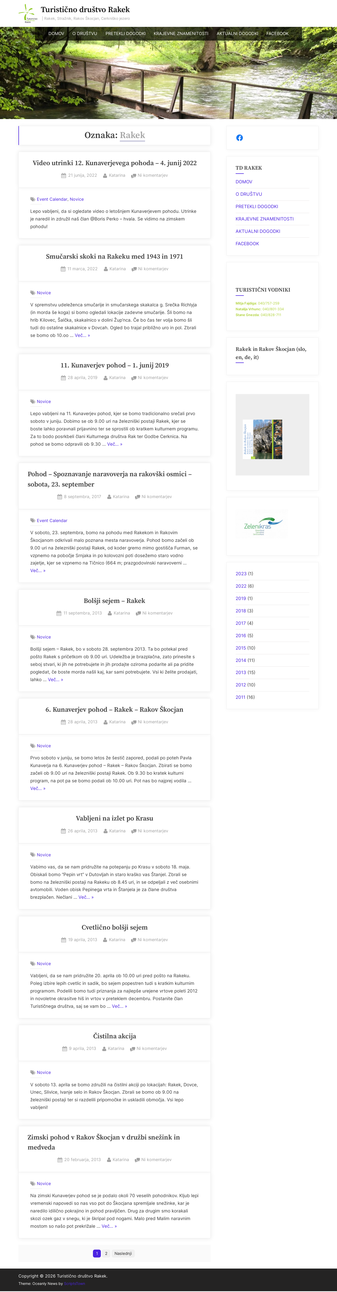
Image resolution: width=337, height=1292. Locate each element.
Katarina (117, 175)
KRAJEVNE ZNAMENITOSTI (181, 33)
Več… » (82, 336)
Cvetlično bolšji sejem (115, 927)
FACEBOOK (277, 33)
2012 (241, 684)
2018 (241, 610)
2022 (241, 586)
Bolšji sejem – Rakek (114, 601)
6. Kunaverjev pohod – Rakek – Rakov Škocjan (115, 710)
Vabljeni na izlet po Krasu (114, 818)
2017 (241, 623)
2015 (241, 648)
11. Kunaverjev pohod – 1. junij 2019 (115, 365)
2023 (241, 573)
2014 (241, 660)
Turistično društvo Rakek (85, 10)
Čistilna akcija (114, 1036)
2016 (241, 635)
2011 (240, 697)
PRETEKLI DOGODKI (126, 33)
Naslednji (124, 1253)
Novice (77, 199)
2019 (241, 598)
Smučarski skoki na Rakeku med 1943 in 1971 (114, 257)
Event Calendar (52, 199)
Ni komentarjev (153, 175)
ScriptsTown (74, 1284)
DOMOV (56, 33)
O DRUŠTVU (84, 33)
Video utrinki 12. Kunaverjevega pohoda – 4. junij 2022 (115, 163)
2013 (241, 672)
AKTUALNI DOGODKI (237, 33)
